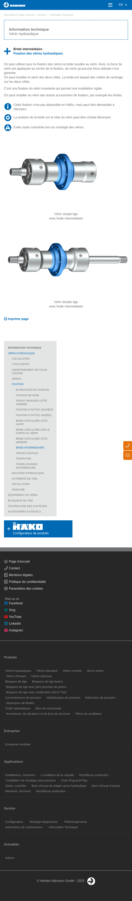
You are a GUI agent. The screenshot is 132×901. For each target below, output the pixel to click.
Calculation (21, 358)
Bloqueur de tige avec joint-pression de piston (36, 686)
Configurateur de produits (25, 528)
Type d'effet (21, 364)
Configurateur (14, 821)
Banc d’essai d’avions (106, 785)
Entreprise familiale (18, 744)
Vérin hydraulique (21, 353)
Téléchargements (75, 821)
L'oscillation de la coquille (57, 774)
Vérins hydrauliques (18, 670)
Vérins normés (72, 670)
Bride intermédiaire (30, 447)
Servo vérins (95, 670)
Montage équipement (44, 821)
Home (8, 5)
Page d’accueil (26, 15)
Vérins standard (47, 670)
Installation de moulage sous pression (31, 780)
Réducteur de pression (100, 697)
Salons (9, 857)
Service (42, 15)
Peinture (18, 489)
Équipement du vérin (23, 494)
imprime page (18, 319)
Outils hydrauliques (18, 708)
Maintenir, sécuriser (18, 791)
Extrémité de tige (24, 478)
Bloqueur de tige (20, 500)
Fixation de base (27, 395)
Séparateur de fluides (20, 702)
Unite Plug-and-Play (74, 780)
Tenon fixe (23, 458)
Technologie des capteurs (27, 506)
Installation (21, 484)
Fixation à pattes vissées (34, 415)
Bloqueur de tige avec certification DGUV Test (36, 692)
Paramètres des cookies (26, 588)
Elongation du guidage (32, 389)
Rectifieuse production (94, 774)
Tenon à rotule (27, 453)
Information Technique (61, 15)
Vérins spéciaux (41, 676)
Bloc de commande (48, 708)
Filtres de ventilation (88, 713)
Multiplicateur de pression (63, 697)
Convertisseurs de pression (23, 697)
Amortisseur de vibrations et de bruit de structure (38, 713)
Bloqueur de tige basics (47, 681)
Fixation (17, 384)
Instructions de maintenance (23, 827)
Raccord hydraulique (28, 473)
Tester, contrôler (15, 785)
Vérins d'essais (16, 676)
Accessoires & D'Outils (24, 511)
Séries (16, 378)
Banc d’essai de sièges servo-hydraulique (59, 785)
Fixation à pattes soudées (34, 409)
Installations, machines (20, 774)
